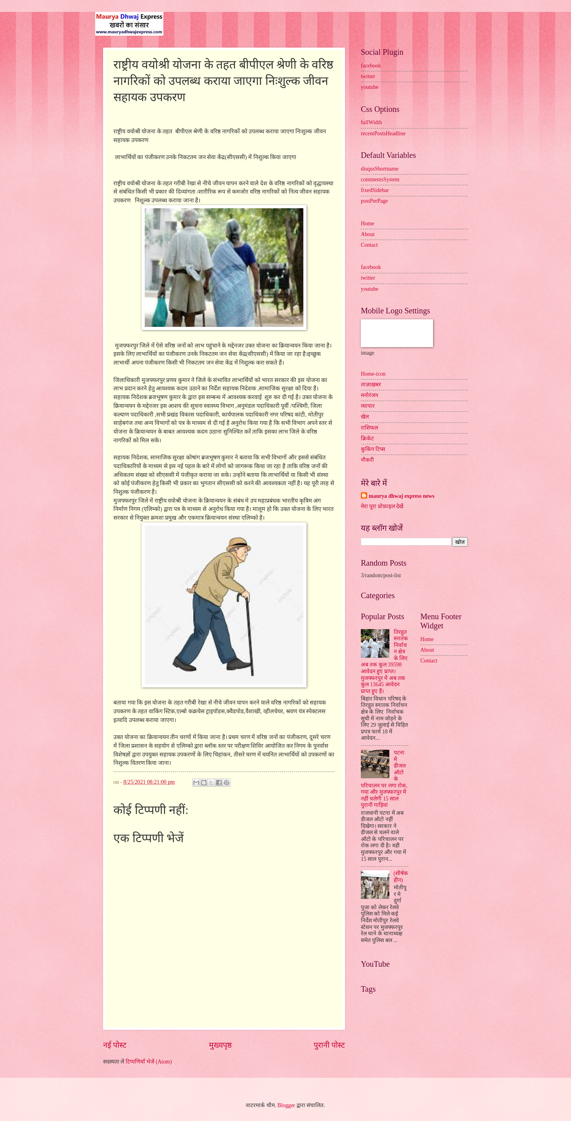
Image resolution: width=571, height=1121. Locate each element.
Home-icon (373, 374)
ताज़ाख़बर (371, 385)
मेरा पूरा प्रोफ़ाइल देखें (382, 506)
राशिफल (369, 428)
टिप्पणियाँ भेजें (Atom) (149, 1062)
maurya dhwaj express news (402, 496)
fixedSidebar (375, 190)
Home (367, 224)
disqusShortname (380, 169)
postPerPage (374, 201)
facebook (371, 66)
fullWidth (371, 122)
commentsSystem (380, 179)
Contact (369, 245)
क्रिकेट (367, 438)
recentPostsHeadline (383, 133)
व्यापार (368, 406)
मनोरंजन (369, 395)
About (368, 234)
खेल (365, 417)
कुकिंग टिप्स (373, 449)
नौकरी (367, 460)
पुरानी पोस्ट (329, 1045)
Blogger (286, 1105)
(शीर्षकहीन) (401, 876)
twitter (368, 76)
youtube (369, 87)
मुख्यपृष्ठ (220, 1045)
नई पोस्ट (114, 1045)
